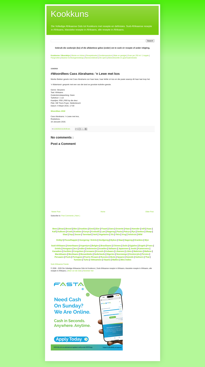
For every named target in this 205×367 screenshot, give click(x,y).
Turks (86, 260)
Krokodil (95, 231)
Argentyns (85, 245)
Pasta (119, 231)
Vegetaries (104, 234)
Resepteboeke (91, 56)
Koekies (78, 231)
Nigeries (111, 254)
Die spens (103, 58)
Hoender (136, 229)
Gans (111, 229)
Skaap (149, 231)
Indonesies (92, 248)
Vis (112, 234)
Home (103, 212)
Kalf (54, 231)
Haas (127, 229)
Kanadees (57, 251)
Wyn (147, 240)
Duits (125, 245)
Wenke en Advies (78, 56)
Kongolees (78, 251)
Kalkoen (62, 231)
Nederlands (99, 254)
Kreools (100, 251)
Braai (61, 229)
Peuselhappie (70, 240)
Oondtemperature (105, 56)
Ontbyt (59, 240)
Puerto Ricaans (91, 257)
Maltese (147, 251)
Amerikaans (73, 245)
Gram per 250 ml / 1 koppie (138, 56)
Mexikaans (73, 254)
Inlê (143, 229)
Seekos (140, 231)
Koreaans (89, 251)
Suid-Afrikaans (58, 245)
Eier (98, 229)
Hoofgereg (104, 240)
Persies (145, 254)
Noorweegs (121, 254)
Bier (75, 229)
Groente (119, 229)
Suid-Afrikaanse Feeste (60, 264)
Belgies (95, 245)
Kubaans (109, 251)
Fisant (104, 229)
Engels (142, 245)
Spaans (120, 257)
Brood (69, 229)
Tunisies (78, 260)
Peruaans (59, 257)
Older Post (149, 212)
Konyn (86, 231)
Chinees (117, 245)
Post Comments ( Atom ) (70, 216)
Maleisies (138, 251)
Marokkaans (61, 254)
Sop (71, 234)
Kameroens (143, 248)
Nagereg (111, 231)
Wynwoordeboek (91, 58)
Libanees (120, 251)
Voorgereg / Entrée (88, 240)
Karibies (67, 251)
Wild (140, 234)
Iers (75, 248)
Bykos (113, 240)
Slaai (65, 234)
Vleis (117, 234)
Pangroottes (55, 58)
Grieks (58, 248)
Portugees (77, 257)
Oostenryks (134, 254)
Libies (129, 251)
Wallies (115, 260)
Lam (103, 231)
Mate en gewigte (120, 56)
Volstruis (132, 234)
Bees (54, 229)
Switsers (139, 257)
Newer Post (56, 212)
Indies (82, 248)
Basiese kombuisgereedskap (72, 58)
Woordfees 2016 (58, 111)
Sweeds (130, 257)
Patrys (127, 231)
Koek (69, 231)
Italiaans (113, 248)
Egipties (133, 245)
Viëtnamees (96, 260)
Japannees (123, 248)
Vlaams (106, 260)
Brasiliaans (106, 245)
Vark (95, 234)
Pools (68, 257)
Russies (104, 257)
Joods (133, 248)
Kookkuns (70, 14)
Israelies (103, 248)
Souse (78, 234)
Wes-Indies (126, 260)
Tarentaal (86, 234)
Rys (133, 231)
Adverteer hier (88, 271)
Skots (112, 257)
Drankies (83, 229)
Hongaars (67, 248)
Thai (147, 257)
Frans (150, 245)
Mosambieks (86, 254)
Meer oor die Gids (74, 271)
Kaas (149, 229)
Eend (91, 229)
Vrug (124, 234)
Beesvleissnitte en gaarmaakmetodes (122, 58)
